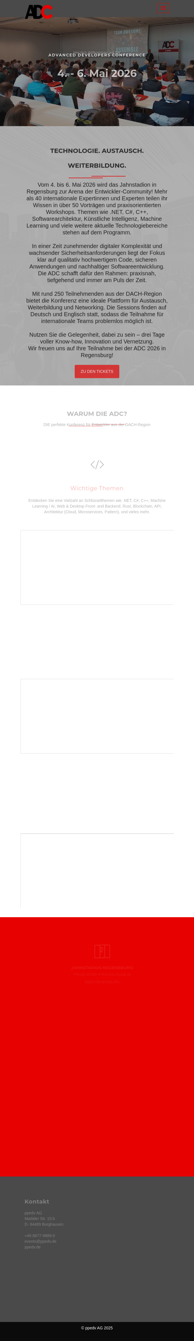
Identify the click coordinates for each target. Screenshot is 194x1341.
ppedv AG (94, 1328)
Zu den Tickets (97, 373)
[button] (14, 71)
